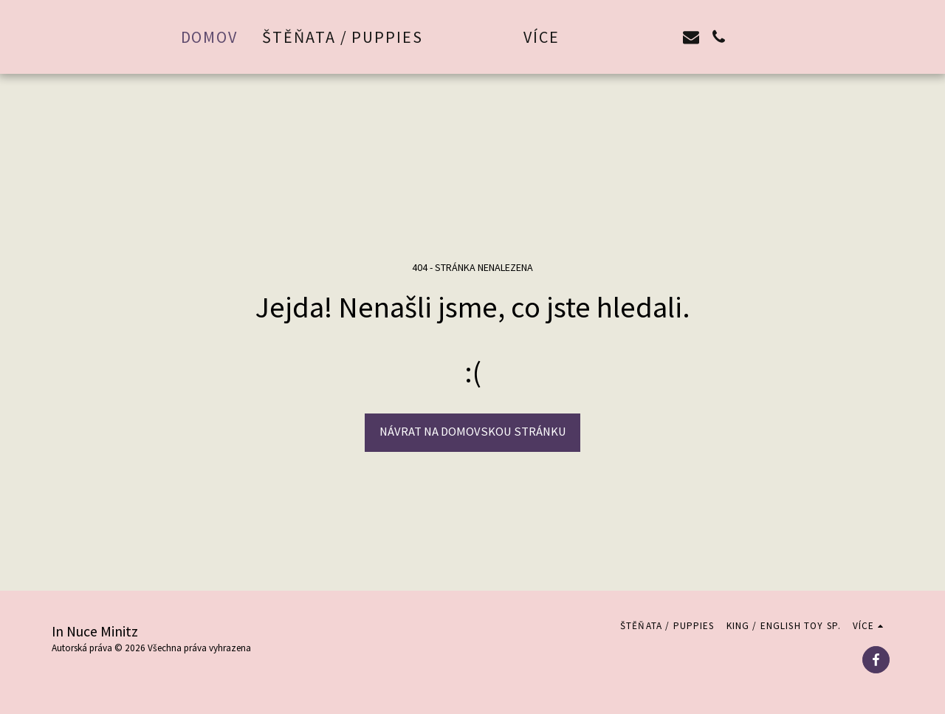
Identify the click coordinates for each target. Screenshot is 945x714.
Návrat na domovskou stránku (472, 431)
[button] (638, 37)
